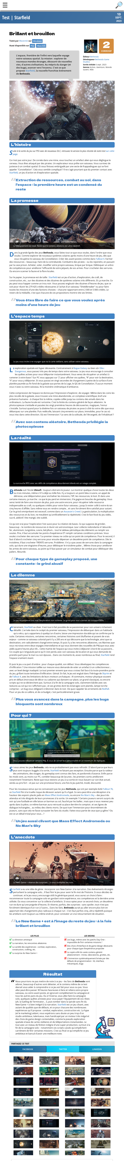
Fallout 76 (108, 789)
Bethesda (94, 57)
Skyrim (105, 673)
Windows (37, 41)
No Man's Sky (87, 795)
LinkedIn (97, 1049)
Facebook (28, 1049)
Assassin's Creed (72, 511)
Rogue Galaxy (80, 368)
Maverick (23, 40)
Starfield (30, 70)
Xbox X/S (41, 45)
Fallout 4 (100, 258)
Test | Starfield (16, 17)
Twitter (63, 1049)
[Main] (5, 5)
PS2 (32, 45)
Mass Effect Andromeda (57, 795)
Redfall (105, 688)
